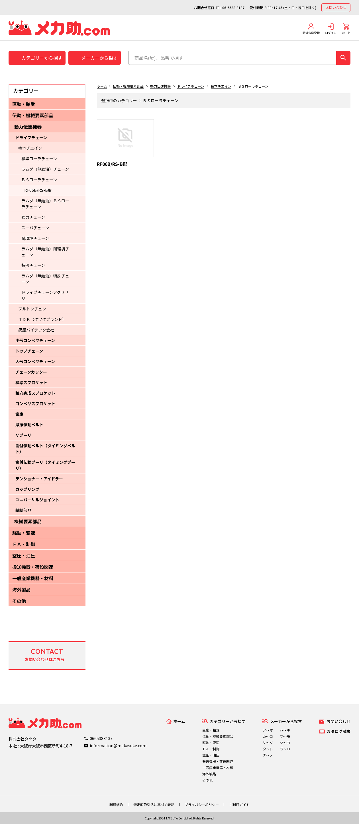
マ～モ (285, 736)
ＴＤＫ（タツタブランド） (42, 319)
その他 (19, 601)
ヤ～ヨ (285, 742)
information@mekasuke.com (118, 745)
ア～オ (268, 730)
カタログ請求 (338, 731)
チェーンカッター (31, 372)
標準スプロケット (31, 382)
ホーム (102, 86)
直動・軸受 (23, 103)
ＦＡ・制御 (23, 544)
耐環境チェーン (35, 238)
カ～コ (268, 736)
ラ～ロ (285, 748)
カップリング (27, 489)
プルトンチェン (32, 309)
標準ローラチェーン (39, 158)
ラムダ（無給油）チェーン (45, 169)
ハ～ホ (285, 730)
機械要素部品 (28, 521)
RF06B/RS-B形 (38, 190)
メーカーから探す (99, 57)
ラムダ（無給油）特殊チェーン (45, 279)
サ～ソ (268, 742)
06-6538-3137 (233, 7)
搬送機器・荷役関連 (32, 566)
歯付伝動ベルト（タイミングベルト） (45, 448)
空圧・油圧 (23, 555)
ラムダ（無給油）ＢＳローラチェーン (45, 203)
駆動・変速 (23, 532)
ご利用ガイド (239, 804)
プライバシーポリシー (202, 804)
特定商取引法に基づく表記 (153, 804)
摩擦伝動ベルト (29, 424)
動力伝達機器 (28, 126)
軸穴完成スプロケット (35, 393)
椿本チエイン (30, 148)
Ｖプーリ (23, 435)
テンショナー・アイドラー (39, 478)
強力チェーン (33, 217)
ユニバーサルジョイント (37, 499)
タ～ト (268, 748)
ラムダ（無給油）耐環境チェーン (45, 252)
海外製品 (21, 589)
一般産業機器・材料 (32, 578)
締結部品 (23, 510)
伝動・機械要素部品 (32, 115)
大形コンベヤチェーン (35, 361)
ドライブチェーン (31, 137)
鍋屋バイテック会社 (36, 330)
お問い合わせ (336, 7)
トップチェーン (29, 351)
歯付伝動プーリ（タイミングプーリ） (45, 465)
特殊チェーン (33, 265)
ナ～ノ (268, 755)
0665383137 (101, 738)
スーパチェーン (35, 227)
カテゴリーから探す (41, 57)
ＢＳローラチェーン (39, 179)
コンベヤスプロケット (35, 403)
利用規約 (116, 804)
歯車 (19, 414)
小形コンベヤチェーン (35, 340)
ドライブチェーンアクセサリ (45, 295)
